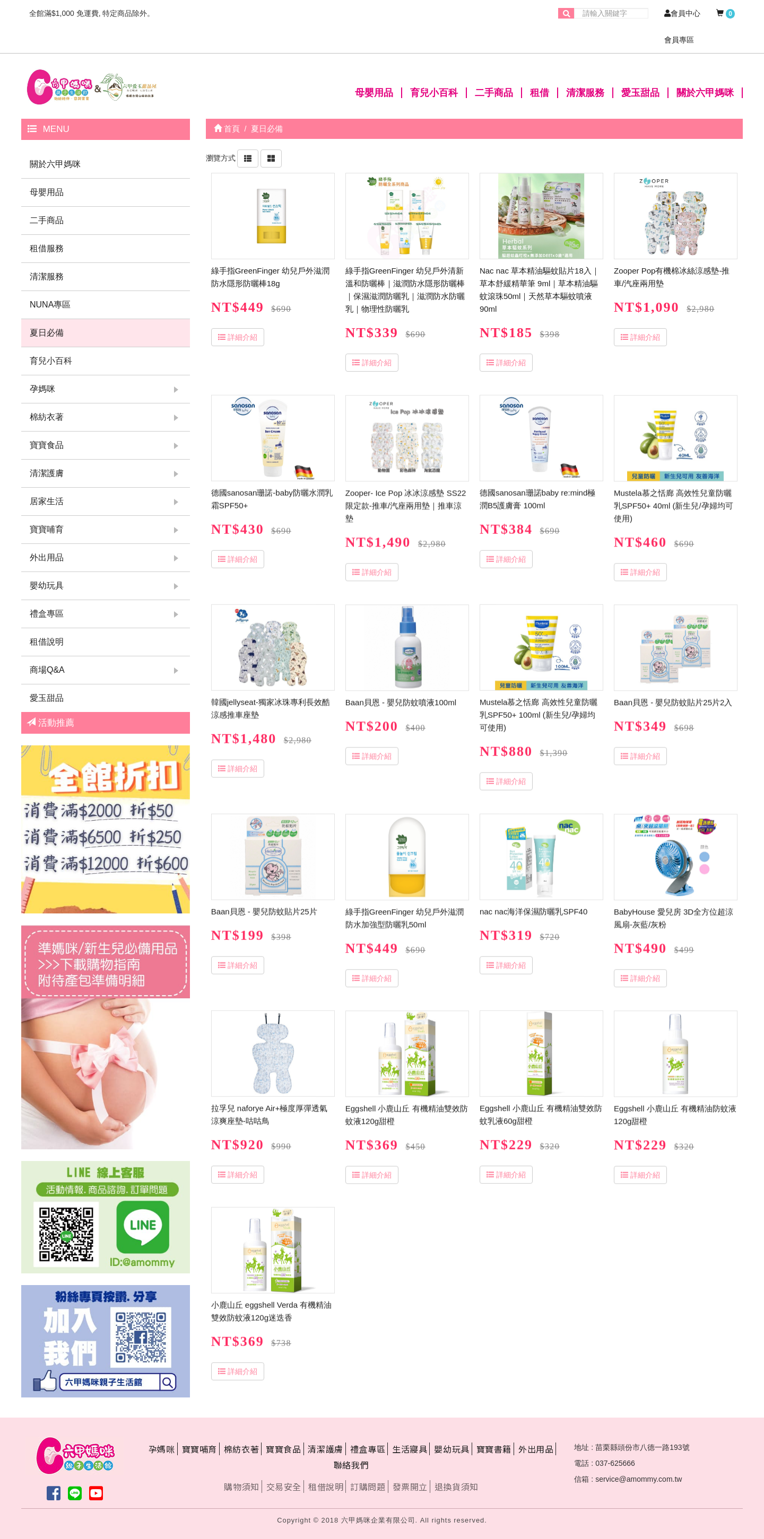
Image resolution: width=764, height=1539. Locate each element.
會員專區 (679, 40)
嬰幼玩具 (47, 585)
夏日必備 (47, 332)
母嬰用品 (374, 92)
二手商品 (494, 92)
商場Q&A (47, 669)
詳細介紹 (237, 337)
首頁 (227, 128)
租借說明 (47, 641)
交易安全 (283, 1486)
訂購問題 (367, 1486)
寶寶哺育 (47, 529)
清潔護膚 (47, 473)
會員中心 (682, 13)
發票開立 (410, 1486)
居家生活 (47, 501)
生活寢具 (409, 1449)
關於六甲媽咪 (705, 92)
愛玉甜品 (640, 92)
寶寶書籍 (493, 1449)
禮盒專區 (47, 613)
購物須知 (241, 1486)
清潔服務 (585, 92)
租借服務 (47, 248)
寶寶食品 (47, 445)
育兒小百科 (434, 92)
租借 (539, 92)
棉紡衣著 (47, 416)
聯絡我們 (351, 1464)
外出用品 (47, 557)
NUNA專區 (50, 304)
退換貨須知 (457, 1486)
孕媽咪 (42, 388)
